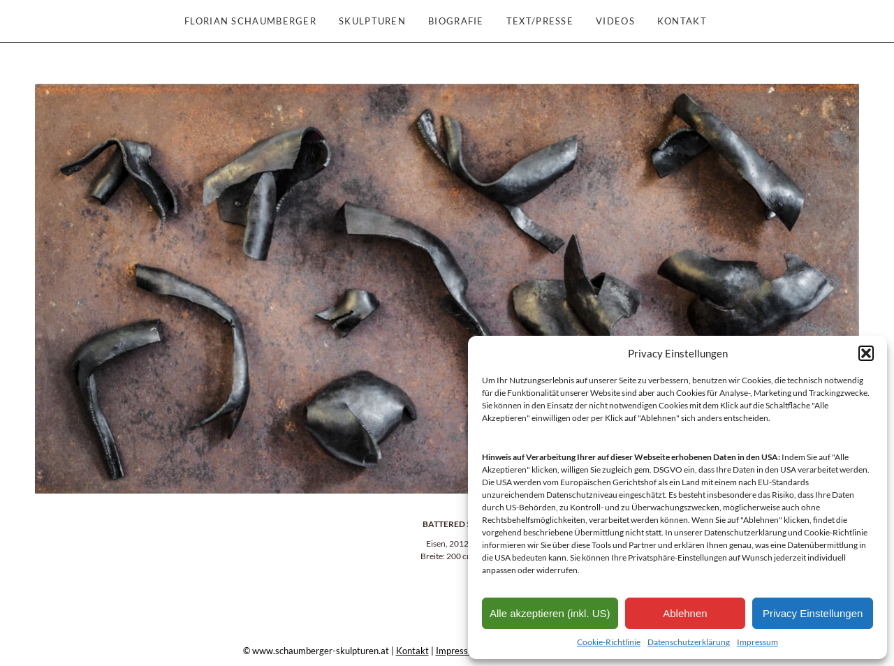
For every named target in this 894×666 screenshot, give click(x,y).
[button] (866, 353)
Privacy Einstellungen (813, 613)
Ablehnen (685, 613)
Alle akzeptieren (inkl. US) (550, 613)
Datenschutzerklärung (688, 642)
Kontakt (412, 650)
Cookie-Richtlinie (608, 642)
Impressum (757, 642)
